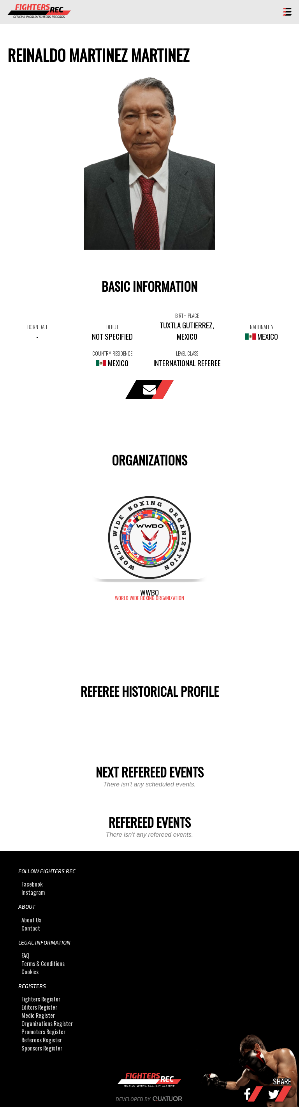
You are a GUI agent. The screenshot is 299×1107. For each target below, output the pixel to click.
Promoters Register (43, 1031)
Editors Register (39, 1007)
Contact (30, 928)
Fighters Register (40, 999)
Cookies (30, 971)
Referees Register (41, 1040)
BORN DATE (37, 327)
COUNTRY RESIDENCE (112, 353)
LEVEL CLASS (187, 353)
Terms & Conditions (43, 963)
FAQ (25, 955)
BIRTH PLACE (187, 315)
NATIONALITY (262, 327)
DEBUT (112, 327)
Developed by (150, 1099)
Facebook (31, 884)
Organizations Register (47, 1023)
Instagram (33, 892)
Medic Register (38, 1015)
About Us (31, 920)
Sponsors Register (41, 1048)
